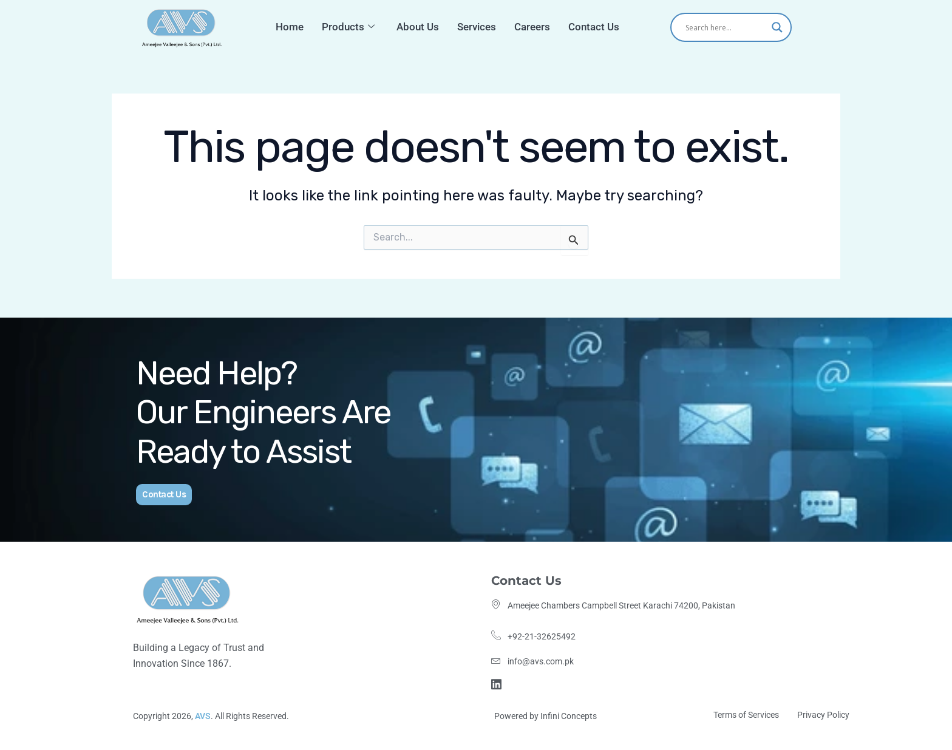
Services (475, 27)
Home (297, 27)
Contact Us (588, 27)
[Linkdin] (498, 682)
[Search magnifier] (777, 27)
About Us (418, 27)
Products (352, 27)
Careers (529, 27)
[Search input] (725, 27)
